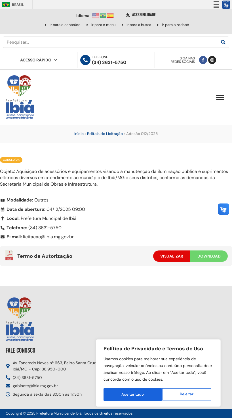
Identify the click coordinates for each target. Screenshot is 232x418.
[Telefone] (85, 60)
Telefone (100, 57)
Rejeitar (128, 394)
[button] (220, 97)
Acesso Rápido (38, 60)
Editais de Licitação (105, 133)
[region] (158, 373)
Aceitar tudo (184, 394)
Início (79, 133)
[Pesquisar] (223, 42)
